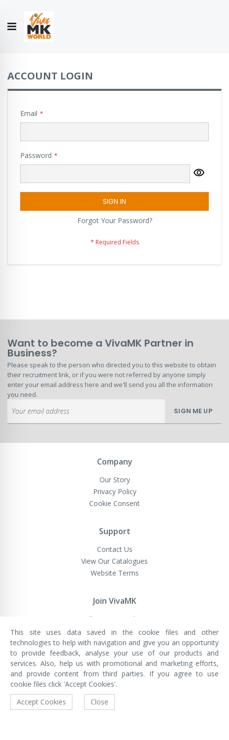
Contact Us (114, 549)
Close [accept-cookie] (99, 701)
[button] (199, 174)
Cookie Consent (114, 503)
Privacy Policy (114, 491)
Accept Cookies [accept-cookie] (41, 701)
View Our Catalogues (114, 561)
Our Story (114, 479)
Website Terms (115, 573)
